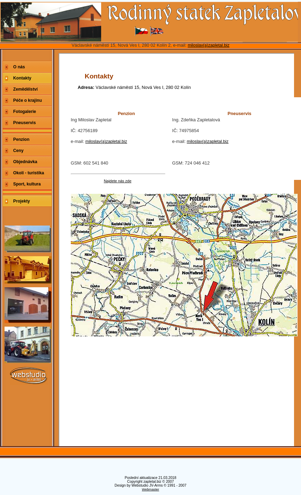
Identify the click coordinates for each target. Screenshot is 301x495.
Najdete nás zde (117, 181)
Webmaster (150, 489)
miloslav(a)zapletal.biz (208, 45)
